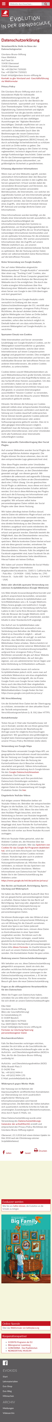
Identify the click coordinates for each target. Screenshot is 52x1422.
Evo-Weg (7, 1391)
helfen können (19, 1206)
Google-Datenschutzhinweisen (24, 772)
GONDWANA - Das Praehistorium (22, 1348)
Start (5, 1376)
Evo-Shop (7, 1386)
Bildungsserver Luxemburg (19, 1345)
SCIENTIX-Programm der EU (20, 1342)
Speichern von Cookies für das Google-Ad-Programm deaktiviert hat (25, 847)
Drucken (43, 1150)
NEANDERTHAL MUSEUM (19, 1351)
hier (24, 790)
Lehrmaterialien (10, 1381)
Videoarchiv (8, 1413)
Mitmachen (8, 1396)
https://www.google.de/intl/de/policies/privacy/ (24, 880)
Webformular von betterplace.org (25, 1328)
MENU (3, 4)
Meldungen (8, 1408)
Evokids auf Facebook (26, 1363)
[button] (6, 1152)
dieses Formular (20, 947)
